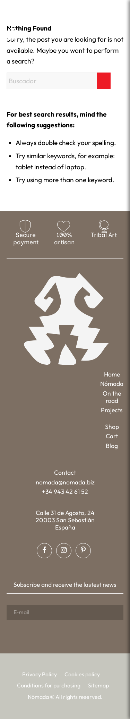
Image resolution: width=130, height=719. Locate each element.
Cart (112, 436)
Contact (65, 472)
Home (112, 374)
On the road (112, 397)
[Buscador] (59, 81)
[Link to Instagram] (65, 5)
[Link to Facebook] (55, 5)
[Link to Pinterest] (75, 5)
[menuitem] (60, 16)
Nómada (111, 384)
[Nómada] (33, 34)
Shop (112, 427)
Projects (112, 410)
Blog (112, 446)
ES (74, 16)
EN (60, 16)
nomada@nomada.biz (65, 482)
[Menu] (119, 33)
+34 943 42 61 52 (65, 492)
